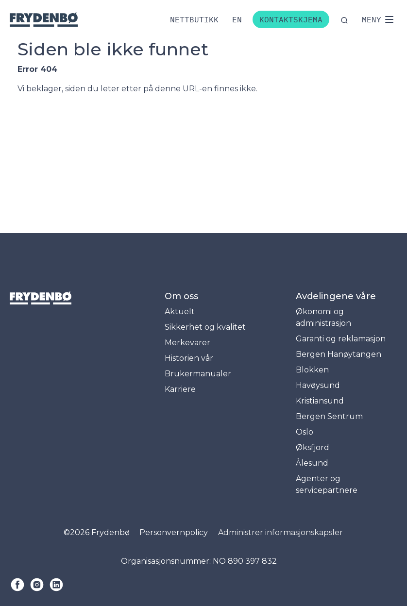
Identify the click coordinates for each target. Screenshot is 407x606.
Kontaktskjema (290, 19)
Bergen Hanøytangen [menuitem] (338, 354)
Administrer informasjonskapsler (280, 532)
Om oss (181, 296)
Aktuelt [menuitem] (180, 311)
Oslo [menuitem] (304, 432)
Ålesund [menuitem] (312, 463)
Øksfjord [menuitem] (312, 447)
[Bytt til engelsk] (237, 19)
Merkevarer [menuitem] (187, 342)
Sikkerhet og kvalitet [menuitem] (205, 327)
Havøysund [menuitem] (318, 385)
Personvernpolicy (173, 532)
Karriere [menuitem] (180, 389)
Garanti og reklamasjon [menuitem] (341, 338)
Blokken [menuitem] (312, 369)
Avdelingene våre (336, 296)
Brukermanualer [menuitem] (198, 373)
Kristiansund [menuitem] (320, 400)
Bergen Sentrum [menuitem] (329, 416)
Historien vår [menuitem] (189, 358)
